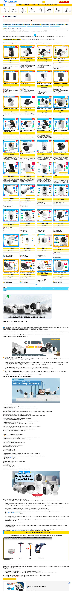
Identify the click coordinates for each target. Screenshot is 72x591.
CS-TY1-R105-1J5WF (12, 441)
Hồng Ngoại (33, 39)
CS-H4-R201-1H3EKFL (12, 410)
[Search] (35, 2)
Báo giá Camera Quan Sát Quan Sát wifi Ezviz (14, 512)
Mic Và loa (23, 39)
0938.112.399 (63, 2)
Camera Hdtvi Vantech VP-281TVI (56, 287)
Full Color (37, 39)
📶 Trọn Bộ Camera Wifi (22, 26)
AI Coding (50, 39)
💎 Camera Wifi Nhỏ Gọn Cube (54, 26)
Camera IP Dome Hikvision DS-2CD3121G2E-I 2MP (22, 287)
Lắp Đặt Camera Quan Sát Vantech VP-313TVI (35, 287)
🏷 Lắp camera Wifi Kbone (45, 24)
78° (30, 39)
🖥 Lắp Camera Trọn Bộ (30, 26)
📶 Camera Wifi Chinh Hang (35, 24)
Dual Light (27, 39)
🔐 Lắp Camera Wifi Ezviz (60, 24)
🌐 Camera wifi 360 (46, 26)
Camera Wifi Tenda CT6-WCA (11, 287)
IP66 (53, 39)
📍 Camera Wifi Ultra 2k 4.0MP (13, 26)
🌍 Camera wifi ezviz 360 (7, 24)
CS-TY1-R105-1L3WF (12, 457)
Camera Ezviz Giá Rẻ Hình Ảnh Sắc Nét (11, 39)
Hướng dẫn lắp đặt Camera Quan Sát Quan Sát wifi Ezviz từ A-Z (21, 530)
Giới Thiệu (20, 4)
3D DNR (47, 39)
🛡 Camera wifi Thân (38, 26)
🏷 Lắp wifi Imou (52, 24)
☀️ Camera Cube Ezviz (26, 24)
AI (40, 39)
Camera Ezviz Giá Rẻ (10, 16)
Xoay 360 (43, 39)
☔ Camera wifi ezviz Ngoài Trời (17, 24)
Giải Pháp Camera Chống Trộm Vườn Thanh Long (36, 586)
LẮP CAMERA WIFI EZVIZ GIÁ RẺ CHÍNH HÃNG (10, 42)
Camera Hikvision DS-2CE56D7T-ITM (46, 287)
